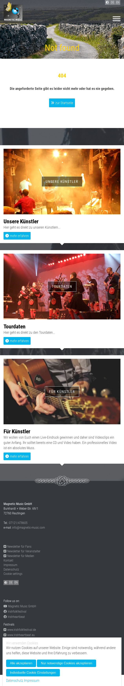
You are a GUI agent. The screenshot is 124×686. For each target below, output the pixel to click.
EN (16, 582)
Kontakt (8, 560)
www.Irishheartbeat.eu (19, 635)
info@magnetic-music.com (28, 527)
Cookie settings (13, 574)
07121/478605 (18, 523)
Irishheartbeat (14, 617)
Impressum (10, 565)
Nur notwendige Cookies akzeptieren (66, 663)
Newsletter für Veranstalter (22, 551)
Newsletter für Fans (17, 546)
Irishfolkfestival (15, 611)
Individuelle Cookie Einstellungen (33, 672)
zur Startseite (64, 103)
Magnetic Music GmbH (20, 606)
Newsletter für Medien (19, 556)
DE (10, 582)
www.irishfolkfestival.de (20, 630)
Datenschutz (11, 569)
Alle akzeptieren (21, 663)
